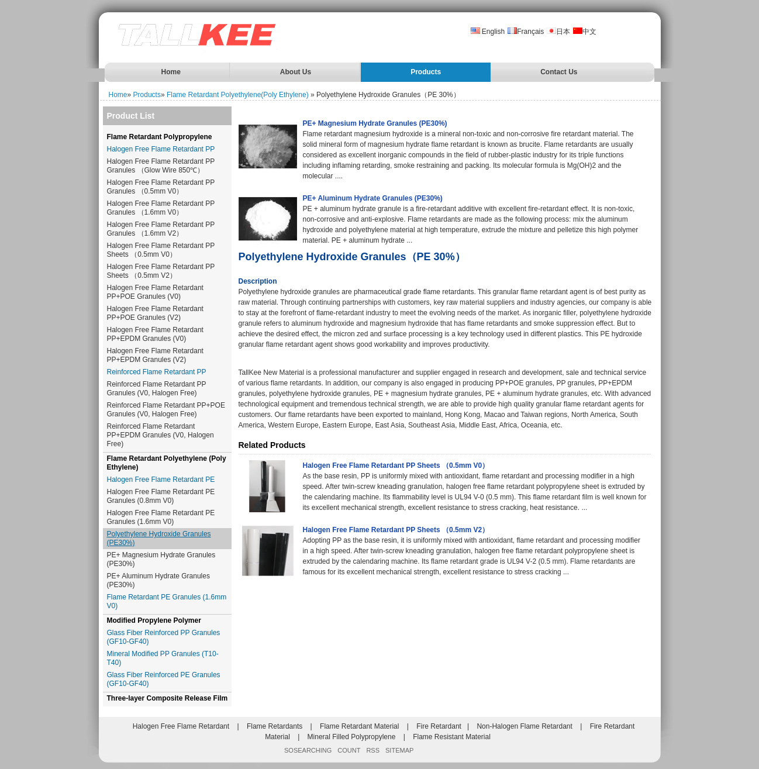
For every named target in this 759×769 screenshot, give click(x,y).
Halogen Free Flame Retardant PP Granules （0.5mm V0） (161, 186)
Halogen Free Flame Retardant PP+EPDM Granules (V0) (155, 334)
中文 (584, 31)
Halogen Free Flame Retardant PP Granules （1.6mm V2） (161, 228)
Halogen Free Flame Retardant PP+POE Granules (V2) (155, 313)
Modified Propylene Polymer (154, 620)
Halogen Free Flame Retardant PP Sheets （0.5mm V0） (161, 250)
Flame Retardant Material (359, 726)
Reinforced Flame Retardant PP (156, 372)
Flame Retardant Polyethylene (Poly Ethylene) (166, 462)
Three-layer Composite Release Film (167, 698)
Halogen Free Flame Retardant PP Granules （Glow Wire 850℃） (161, 165)
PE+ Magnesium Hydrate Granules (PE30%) (161, 559)
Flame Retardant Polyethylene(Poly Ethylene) (238, 95)
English (488, 31)
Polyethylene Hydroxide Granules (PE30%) (159, 538)
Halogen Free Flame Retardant (181, 726)
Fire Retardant (438, 726)
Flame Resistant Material (452, 737)
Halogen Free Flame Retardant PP (161, 149)
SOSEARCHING (308, 750)
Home (171, 72)
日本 (558, 31)
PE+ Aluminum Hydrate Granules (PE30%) (158, 580)
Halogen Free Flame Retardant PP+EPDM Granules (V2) (155, 355)
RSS (373, 750)
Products (425, 72)
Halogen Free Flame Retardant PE (161, 479)
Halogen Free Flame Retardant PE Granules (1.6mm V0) (161, 517)
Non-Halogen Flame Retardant (524, 726)
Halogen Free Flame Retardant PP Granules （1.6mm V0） (161, 207)
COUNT (348, 750)
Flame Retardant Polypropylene (159, 137)
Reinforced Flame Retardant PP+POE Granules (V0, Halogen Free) (166, 409)
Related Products (272, 445)
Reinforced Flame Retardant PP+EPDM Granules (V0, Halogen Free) (160, 435)
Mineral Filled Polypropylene (352, 737)
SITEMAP (399, 750)
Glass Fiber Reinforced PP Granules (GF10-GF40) (163, 637)
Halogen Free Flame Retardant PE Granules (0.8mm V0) (161, 496)
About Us (295, 72)
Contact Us (558, 72)
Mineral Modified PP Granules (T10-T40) (163, 658)
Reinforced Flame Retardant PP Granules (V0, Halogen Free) (156, 388)
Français (526, 31)
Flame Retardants (274, 726)
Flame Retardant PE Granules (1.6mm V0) (167, 601)
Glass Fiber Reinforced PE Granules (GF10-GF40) (163, 679)
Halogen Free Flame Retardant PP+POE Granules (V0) (155, 292)
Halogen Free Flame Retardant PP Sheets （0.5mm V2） (161, 271)
